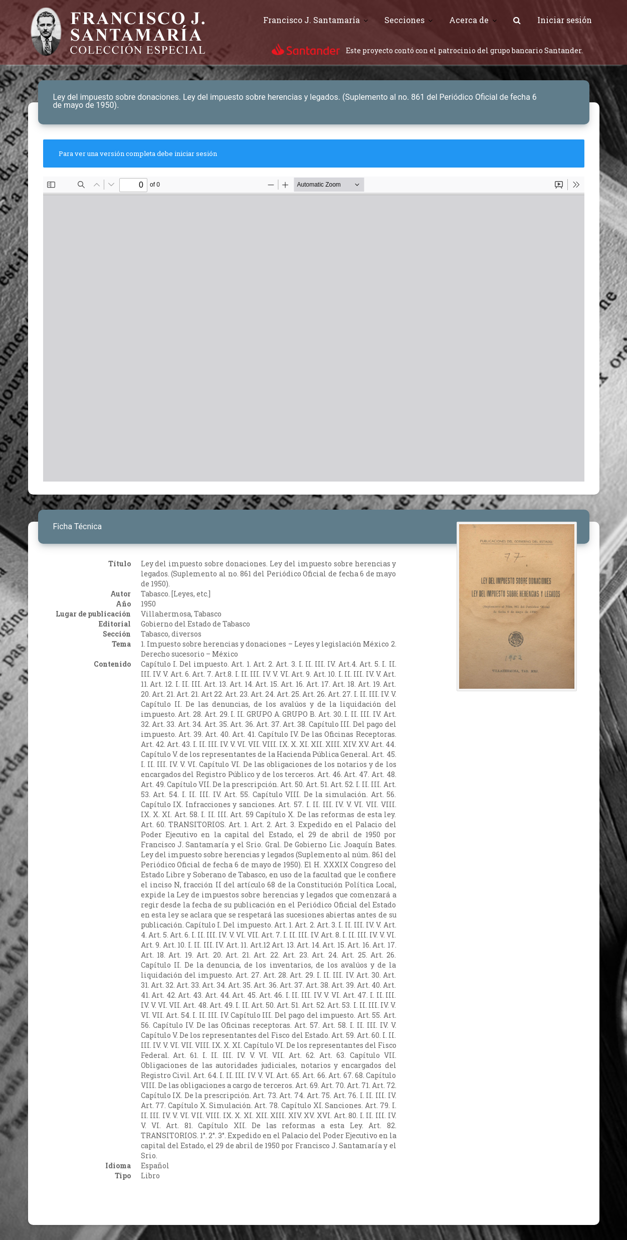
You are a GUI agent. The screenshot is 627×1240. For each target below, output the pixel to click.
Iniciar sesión (564, 20)
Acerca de (469, 20)
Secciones (404, 20)
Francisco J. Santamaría (311, 20)
